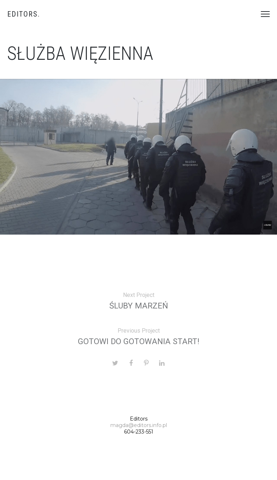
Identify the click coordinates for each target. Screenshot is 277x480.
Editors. (23, 14)
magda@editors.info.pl (138, 425)
